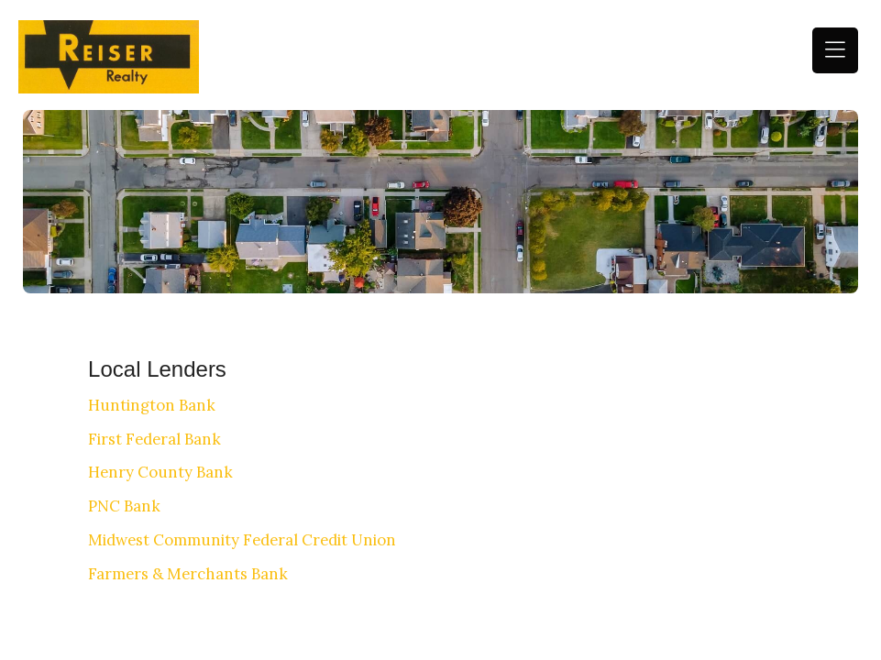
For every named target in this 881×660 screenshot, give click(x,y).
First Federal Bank (154, 439)
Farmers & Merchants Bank (188, 574)
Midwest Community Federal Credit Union (242, 540)
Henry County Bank (160, 472)
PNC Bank (124, 506)
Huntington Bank (151, 405)
